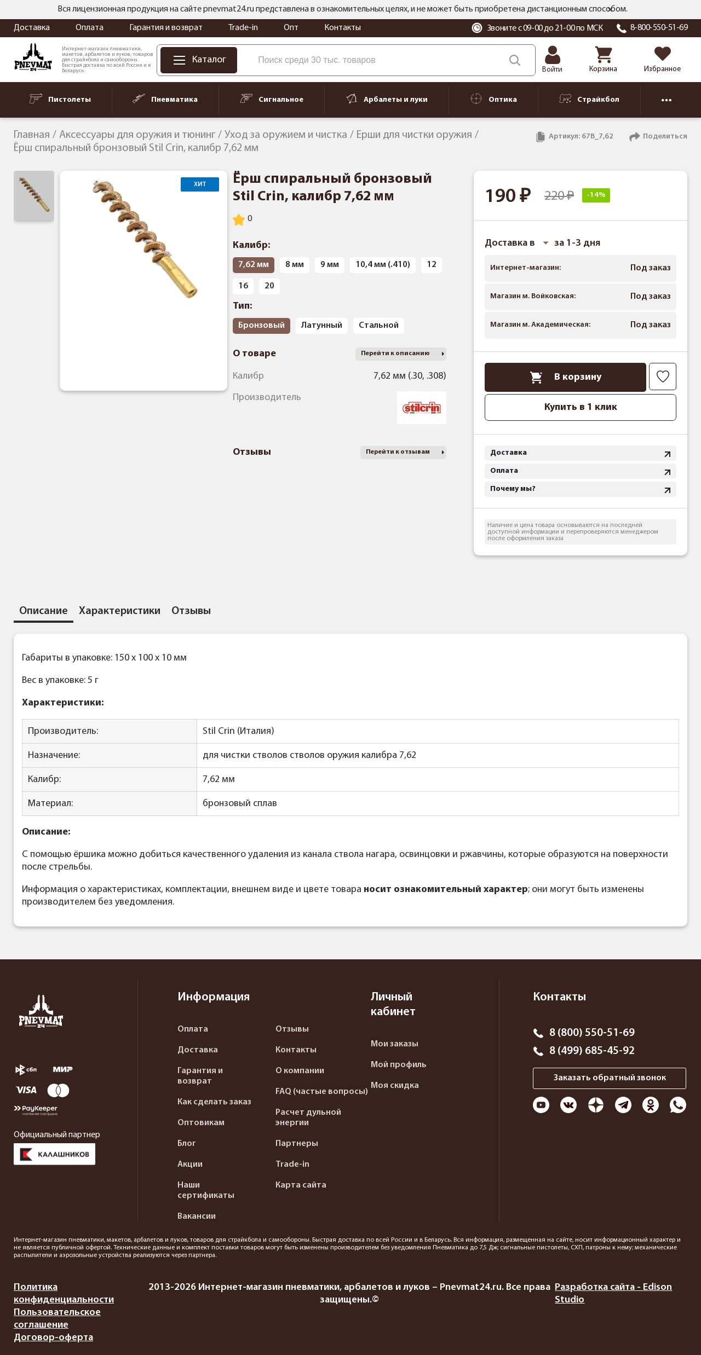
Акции (190, 1164)
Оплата (90, 28)
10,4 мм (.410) (382, 264)
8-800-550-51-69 (659, 28)
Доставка (32, 28)
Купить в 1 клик (580, 407)
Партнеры (296, 1143)
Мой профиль (399, 1065)
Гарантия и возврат (166, 28)
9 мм (329, 264)
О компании (299, 1071)
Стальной (379, 325)
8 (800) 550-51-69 (592, 1033)
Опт (291, 28)
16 (243, 286)
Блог (186, 1143)
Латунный (321, 325)
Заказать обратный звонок (610, 1078)
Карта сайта (300, 1185)
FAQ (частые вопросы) (321, 1091)
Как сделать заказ (214, 1102)
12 (431, 264)
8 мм (294, 264)
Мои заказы (394, 1044)
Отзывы (292, 1029)
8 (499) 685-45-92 (592, 1051)
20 (269, 286)
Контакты (342, 28)
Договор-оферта (53, 1338)
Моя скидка (395, 1085)
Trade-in (243, 28)
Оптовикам (201, 1123)
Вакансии (196, 1216)
